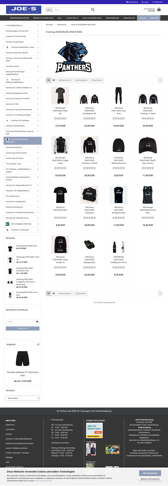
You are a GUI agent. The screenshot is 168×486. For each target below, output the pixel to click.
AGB (7, 462)
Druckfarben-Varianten (14, 467)
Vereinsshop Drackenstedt (16, 153)
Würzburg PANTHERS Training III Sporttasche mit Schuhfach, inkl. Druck (89, 210)
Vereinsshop (129, 18)
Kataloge (9, 457)
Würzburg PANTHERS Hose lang (118, 111)
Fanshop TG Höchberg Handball (18, 115)
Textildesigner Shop (92, 18)
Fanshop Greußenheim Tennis (20, 47)
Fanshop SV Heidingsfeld (15, 202)
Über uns (154, 18)
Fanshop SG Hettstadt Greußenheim (20, 212)
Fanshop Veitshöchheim (15, 126)
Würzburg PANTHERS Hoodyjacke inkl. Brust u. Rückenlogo (89, 111)
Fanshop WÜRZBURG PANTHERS (17, 140)
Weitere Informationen (150, 479)
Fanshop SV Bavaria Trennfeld (17, 99)
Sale (60, 18)
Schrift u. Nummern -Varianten (17, 453)
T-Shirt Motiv (72, 18)
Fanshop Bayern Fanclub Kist (17, 31)
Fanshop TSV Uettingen (17, 120)
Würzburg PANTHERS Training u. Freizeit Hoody (89, 161)
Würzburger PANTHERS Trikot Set (60, 111)
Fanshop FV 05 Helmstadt (16, 36)
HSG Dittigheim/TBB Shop (18, 224)
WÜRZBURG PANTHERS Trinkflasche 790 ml (118, 260)
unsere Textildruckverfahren (16, 448)
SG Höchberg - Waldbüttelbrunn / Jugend (18, 170)
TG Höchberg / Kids (13, 164)
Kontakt (9, 434)
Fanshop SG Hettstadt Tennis (17, 218)
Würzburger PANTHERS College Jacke (60, 160)
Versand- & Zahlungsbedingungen (19, 439)
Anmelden (23, 328)
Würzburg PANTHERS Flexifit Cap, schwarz (148, 160)
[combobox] (65, 80)
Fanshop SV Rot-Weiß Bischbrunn (19, 110)
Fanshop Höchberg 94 (14, 207)
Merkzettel (157, 2)
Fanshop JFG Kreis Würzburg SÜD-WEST (19, 59)
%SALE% (142, 18)
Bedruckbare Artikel (19, 18)
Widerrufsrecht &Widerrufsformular (19, 443)
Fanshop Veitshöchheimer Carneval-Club (20, 132)
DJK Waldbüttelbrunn (14, 25)
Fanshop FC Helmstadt (17, 230)
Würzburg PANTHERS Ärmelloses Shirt (118, 210)
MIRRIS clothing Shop (43, 18)
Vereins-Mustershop (14, 147)
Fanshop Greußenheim (15, 42)
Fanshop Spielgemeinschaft (17, 93)
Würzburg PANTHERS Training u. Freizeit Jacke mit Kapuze (148, 111)
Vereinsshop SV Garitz (14, 158)
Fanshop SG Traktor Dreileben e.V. (19, 88)
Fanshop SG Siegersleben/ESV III (19, 185)
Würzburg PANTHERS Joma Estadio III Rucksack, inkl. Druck (60, 260)
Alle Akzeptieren (150, 473)
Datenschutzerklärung (43, 481)
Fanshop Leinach (12, 66)
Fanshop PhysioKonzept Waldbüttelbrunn (15, 73)
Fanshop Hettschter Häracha (17, 53)
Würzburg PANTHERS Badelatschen (89, 260)
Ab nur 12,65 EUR (22, 381)
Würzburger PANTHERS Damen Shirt (148, 210)
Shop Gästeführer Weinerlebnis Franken (18, 178)
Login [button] (145, 2)
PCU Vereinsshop (12, 196)
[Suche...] (49, 9)
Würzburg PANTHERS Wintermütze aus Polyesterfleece (118, 161)
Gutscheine (10, 429)
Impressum (10, 425)
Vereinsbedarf (112, 18)
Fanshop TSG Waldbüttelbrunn (18, 191)
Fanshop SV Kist (12, 104)
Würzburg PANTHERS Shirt (60, 208)
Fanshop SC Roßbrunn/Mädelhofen (14, 81)
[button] (132, 2)
